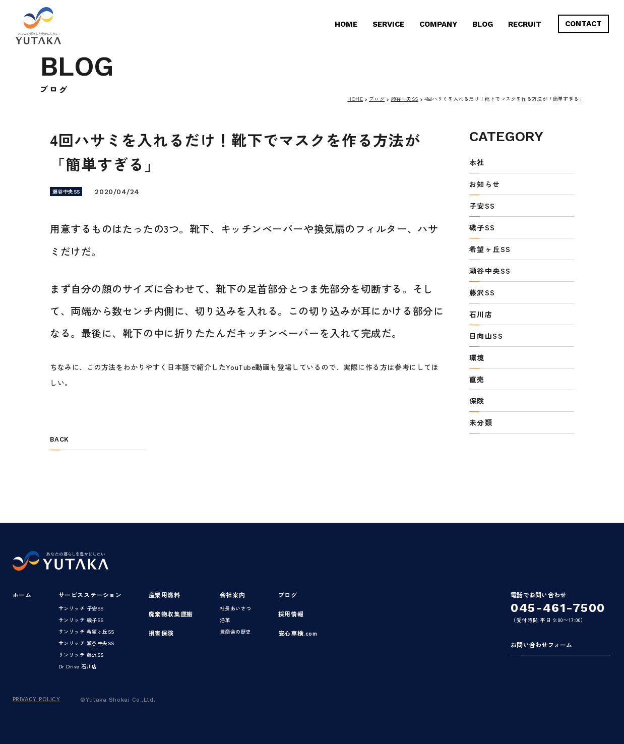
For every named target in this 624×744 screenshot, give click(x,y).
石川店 (480, 315)
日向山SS (486, 336)
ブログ (377, 98)
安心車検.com (298, 633)
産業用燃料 (164, 594)
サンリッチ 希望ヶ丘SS (86, 631)
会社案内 (232, 594)
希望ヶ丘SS (490, 249)
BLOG (482, 24)
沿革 (225, 620)
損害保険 (161, 633)
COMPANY (438, 24)
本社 (477, 163)
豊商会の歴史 (236, 631)
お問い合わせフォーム (541, 645)
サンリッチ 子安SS (81, 608)
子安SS (482, 206)
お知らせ (485, 184)
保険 (477, 401)
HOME (346, 24)
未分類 (480, 423)
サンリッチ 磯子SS (81, 620)
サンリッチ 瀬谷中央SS (86, 643)
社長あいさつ (236, 608)
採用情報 (290, 613)
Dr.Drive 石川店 (77, 666)
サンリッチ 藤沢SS (81, 654)
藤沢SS (482, 293)
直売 (477, 380)
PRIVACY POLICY (36, 699)
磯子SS (482, 228)
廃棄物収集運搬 (171, 613)
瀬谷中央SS (404, 98)
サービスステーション (90, 594)
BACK (59, 439)
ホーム (22, 594)
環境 (477, 358)
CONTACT (583, 23)
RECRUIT (524, 24)
